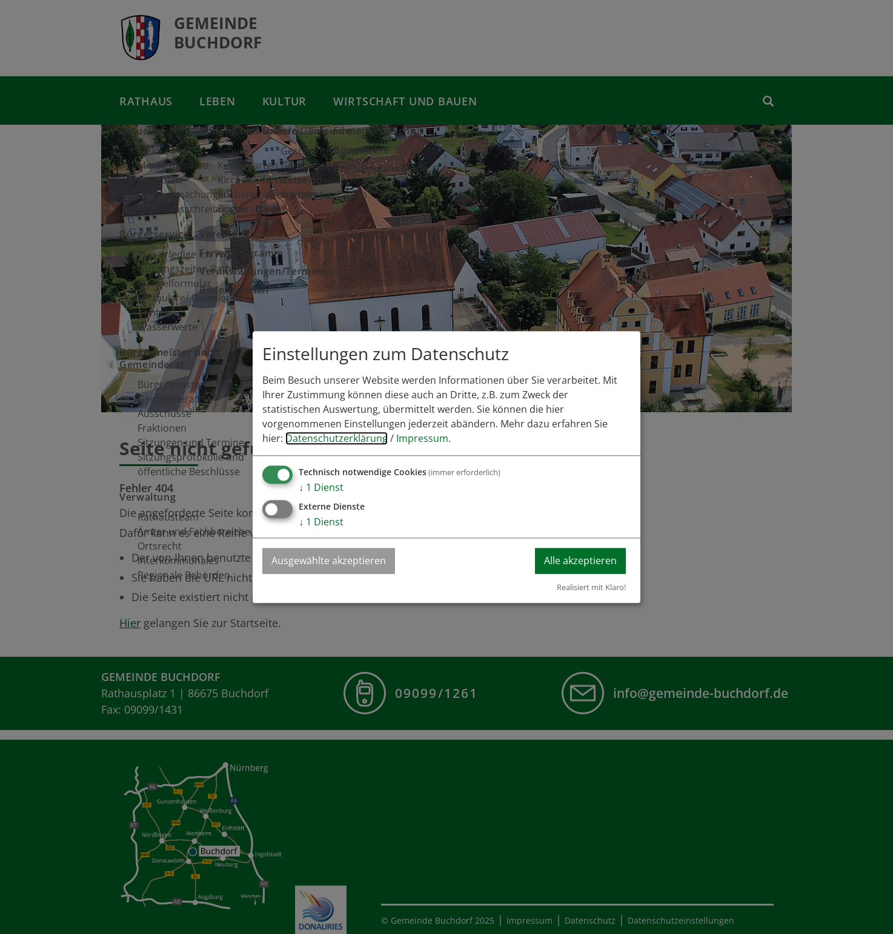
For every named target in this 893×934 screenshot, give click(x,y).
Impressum (422, 438)
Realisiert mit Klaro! (591, 587)
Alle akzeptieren (580, 560)
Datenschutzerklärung (336, 438)
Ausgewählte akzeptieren (328, 560)
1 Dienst (321, 487)
